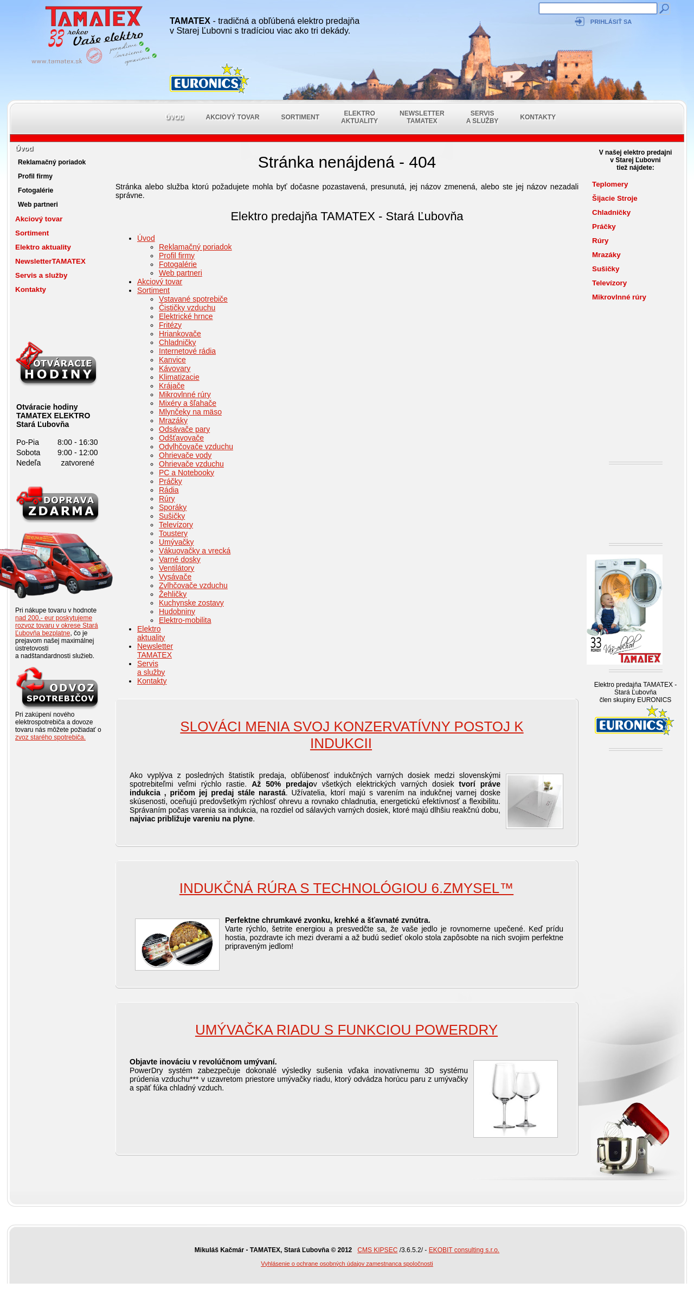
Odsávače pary (184, 429)
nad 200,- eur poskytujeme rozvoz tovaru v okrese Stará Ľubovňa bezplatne (56, 625)
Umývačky (176, 542)
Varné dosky (180, 559)
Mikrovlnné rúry (185, 394)
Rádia (169, 490)
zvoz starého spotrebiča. (50, 737)
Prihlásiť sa (611, 21)
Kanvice (172, 359)
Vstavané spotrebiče (193, 299)
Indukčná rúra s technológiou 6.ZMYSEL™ (346, 888)
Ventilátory (176, 568)
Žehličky (173, 594)
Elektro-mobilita (185, 620)
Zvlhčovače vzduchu (193, 585)
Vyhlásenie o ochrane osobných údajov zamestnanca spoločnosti (347, 1263)
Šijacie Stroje (615, 198)
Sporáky (173, 507)
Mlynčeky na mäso (190, 411)
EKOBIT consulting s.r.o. (464, 1250)
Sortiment (300, 117)
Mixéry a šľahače (187, 403)
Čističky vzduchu (187, 307)
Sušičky (172, 516)
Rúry (167, 498)
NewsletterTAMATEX (422, 117)
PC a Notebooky (186, 472)
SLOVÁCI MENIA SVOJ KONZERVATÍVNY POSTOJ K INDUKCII (351, 734)
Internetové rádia (187, 351)
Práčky (170, 481)
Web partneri (38, 204)
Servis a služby (482, 117)
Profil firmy (35, 176)
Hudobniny (177, 611)
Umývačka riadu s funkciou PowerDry (346, 1030)
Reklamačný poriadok (52, 162)
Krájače (171, 385)
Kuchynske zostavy (191, 602)
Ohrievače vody (185, 455)
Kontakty (538, 117)
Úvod (174, 117)
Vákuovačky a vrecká (194, 550)
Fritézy (170, 325)
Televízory (176, 524)
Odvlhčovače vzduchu (196, 446)
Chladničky (177, 342)
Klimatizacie (179, 377)
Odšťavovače (181, 437)
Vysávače (175, 576)
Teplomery (610, 184)
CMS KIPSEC (377, 1250)
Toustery (173, 533)
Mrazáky (173, 420)
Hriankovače (180, 333)
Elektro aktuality (359, 117)
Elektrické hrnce (186, 316)
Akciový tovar (233, 117)
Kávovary (174, 368)
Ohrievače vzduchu (191, 464)
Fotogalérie (35, 190)
